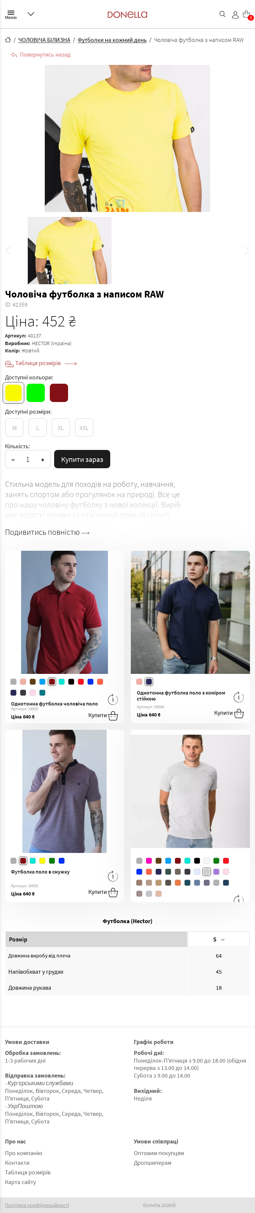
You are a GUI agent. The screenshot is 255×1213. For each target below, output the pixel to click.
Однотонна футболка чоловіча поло (54, 704)
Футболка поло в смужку (40, 872)
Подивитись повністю (47, 532)
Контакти (17, 1162)
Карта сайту (20, 1182)
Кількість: (17, 446)
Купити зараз (82, 459)
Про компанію (23, 1153)
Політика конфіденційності (37, 1205)
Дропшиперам (152, 1162)
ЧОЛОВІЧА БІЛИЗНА (44, 40)
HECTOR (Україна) (51, 343)
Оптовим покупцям (159, 1153)
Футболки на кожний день (112, 40)
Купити (103, 715)
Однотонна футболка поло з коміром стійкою (181, 696)
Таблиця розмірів (46, 363)
